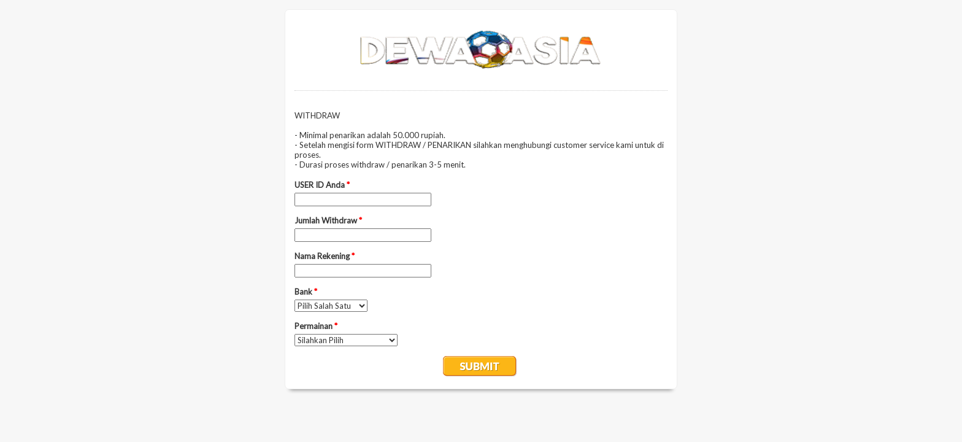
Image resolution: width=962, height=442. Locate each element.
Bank (305, 292)
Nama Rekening (324, 256)
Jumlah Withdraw (328, 220)
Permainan (315, 326)
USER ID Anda (322, 185)
